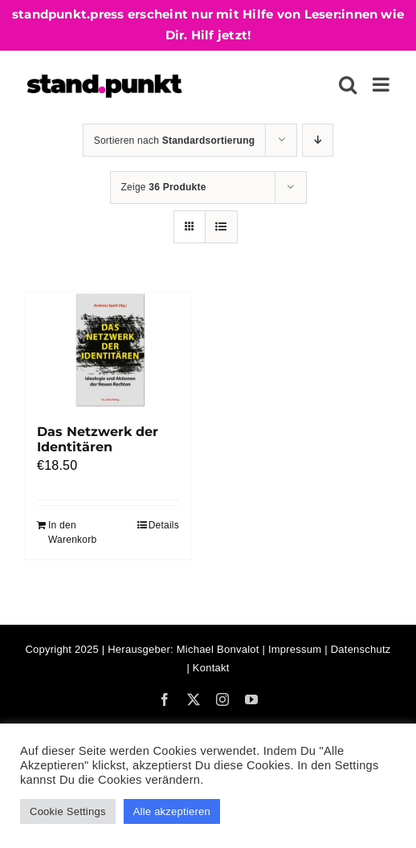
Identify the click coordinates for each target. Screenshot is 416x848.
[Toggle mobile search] (348, 84)
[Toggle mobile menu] (382, 84)
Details (164, 525)
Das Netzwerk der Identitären (97, 439)
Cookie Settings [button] (68, 811)
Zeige (163, 187)
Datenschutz (361, 649)
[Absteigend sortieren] (317, 140)
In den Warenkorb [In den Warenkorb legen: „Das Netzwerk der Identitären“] (72, 532)
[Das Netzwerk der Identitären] (108, 349)
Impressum (294, 649)
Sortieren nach (174, 140)
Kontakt (211, 668)
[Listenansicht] (221, 227)
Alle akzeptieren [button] (171, 811)
